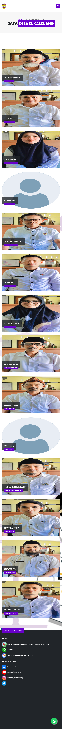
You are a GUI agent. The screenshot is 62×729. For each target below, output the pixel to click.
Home (20, 19)
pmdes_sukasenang (12, 677)
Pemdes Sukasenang (12, 667)
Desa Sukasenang (11, 672)
